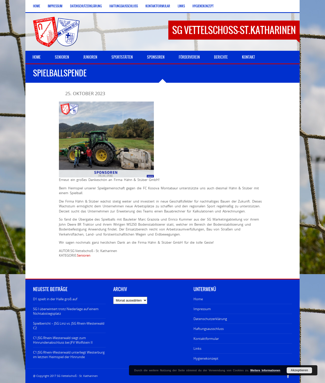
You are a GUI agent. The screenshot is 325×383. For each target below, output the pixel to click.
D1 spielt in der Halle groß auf (55, 299)
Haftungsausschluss (123, 6)
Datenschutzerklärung (86, 6)
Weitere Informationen (265, 370)
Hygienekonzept (203, 6)
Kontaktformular (157, 6)
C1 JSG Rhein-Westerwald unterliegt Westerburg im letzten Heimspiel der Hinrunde (69, 354)
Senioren (83, 255)
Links (181, 6)
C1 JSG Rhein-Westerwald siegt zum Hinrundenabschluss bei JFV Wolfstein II (63, 340)
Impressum (55, 6)
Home (36, 6)
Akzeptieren (299, 370)
